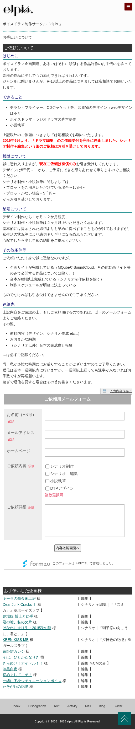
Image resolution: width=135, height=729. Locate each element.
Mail (88, 706)
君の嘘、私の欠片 (17, 622)
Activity (72, 706)
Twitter (117, 706)
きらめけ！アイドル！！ (23, 663)
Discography (37, 706)
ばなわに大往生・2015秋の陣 (27, 628)
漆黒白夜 (10, 669)
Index (16, 706)
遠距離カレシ (14, 651)
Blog (102, 706)
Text (56, 706)
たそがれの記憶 (15, 686)
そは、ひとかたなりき (21, 657)
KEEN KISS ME (16, 640)
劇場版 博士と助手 (18, 616)
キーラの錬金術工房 (19, 598)
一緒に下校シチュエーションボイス (32, 681)
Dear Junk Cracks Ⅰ (20, 604)
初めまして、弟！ (17, 675)
